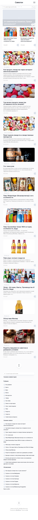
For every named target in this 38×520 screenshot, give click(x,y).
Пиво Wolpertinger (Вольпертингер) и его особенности (19, 437)
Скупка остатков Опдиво (12, 481)
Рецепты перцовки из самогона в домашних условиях (15, 349)
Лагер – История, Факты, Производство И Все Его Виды (19, 447)
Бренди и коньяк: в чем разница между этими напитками (20, 455)
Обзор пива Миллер (10, 318)
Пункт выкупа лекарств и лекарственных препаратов (19, 432)
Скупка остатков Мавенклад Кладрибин (16, 486)
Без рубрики (6, 66)
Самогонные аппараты (11, 416)
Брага (7, 387)
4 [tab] (21, 6)
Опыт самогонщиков (11, 406)
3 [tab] (19, 6)
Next (35, 7)
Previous (32, 7)
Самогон (19, 2)
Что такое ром (8, 166)
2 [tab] (18, 6)
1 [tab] (16, 6)
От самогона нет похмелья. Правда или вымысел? (18, 23)
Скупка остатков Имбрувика (13, 473)
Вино (7, 390)
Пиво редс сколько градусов (14, 258)
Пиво (7, 408)
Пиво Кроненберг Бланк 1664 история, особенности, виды (10, 39)
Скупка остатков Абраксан (12, 484)
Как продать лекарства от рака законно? (16, 470)
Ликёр (7, 398)
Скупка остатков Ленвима (12, 476)
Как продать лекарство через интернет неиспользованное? (27, 39)
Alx (27, 510)
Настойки (8, 400)
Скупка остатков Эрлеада (12, 478)
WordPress (18, 510)
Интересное (6, 163)
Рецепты (8, 411)
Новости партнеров (8, 99)
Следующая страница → (19, 365)
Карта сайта (7, 489)
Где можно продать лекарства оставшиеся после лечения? (14, 103)
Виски (7, 392)
